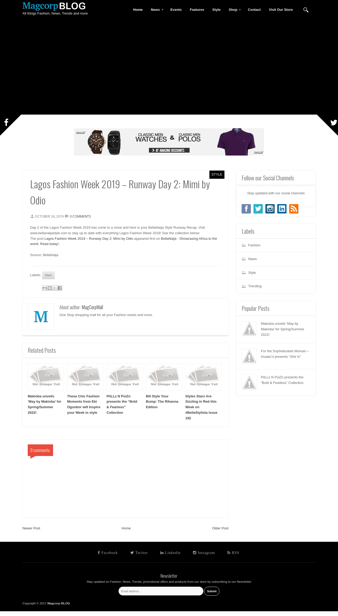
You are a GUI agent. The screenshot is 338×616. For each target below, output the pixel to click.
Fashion (254, 245)
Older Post (220, 533)
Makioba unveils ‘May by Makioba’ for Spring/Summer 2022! (282, 329)
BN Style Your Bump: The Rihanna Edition (162, 406)
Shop (233, 10)
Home (126, 533)
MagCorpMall (92, 312)
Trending (255, 286)
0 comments (86, 218)
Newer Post (31, 533)
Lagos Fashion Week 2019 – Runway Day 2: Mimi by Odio (94, 241)
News (155, 10)
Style (217, 174)
